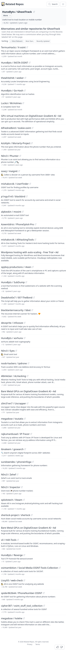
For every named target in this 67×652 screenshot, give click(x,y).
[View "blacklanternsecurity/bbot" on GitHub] (32, 310)
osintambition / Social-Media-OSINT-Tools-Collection (29, 567)
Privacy (29, 644)
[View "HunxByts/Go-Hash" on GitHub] (25, 90)
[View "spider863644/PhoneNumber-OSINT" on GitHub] (44, 593)
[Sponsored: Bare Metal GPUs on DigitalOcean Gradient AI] (33, 393)
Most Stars (30, 41)
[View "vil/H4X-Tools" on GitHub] (18, 540)
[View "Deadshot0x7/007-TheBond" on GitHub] (34, 297)
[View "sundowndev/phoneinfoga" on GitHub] (33, 462)
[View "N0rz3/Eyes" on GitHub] (16, 351)
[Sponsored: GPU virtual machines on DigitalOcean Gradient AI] (33, 118)
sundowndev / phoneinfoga (16, 461)
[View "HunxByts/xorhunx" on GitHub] (24, 338)
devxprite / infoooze (12, 322)
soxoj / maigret (9, 171)
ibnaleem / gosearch (12, 449)
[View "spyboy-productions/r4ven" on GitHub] (33, 267)
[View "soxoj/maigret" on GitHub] (19, 171)
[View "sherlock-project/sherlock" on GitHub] (32, 515)
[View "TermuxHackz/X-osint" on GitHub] (27, 47)
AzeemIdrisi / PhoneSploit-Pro (17, 224)
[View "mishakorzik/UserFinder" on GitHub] (30, 184)
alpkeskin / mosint (11, 211)
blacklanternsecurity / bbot (16, 310)
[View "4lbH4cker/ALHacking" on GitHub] (27, 376)
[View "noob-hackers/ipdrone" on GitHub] (28, 363)
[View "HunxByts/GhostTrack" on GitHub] (34, 12)
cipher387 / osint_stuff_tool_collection (21, 605)
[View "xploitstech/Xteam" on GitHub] (24, 500)
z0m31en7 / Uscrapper (13, 403)
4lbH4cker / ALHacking (13, 376)
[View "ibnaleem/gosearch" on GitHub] (25, 449)
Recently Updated (43, 41)
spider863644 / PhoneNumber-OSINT (21, 593)
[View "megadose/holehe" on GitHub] (24, 618)
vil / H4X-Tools (8, 539)
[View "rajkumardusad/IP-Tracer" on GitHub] (31, 434)
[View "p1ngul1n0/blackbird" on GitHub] (27, 196)
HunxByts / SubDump (13, 282)
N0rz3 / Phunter (10, 155)
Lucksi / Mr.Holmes (11, 103)
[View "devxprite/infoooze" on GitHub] (24, 323)
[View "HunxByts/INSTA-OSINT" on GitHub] (30, 63)
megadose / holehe (11, 618)
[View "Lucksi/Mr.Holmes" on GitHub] (23, 103)
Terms (37, 644)
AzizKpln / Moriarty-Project (15, 143)
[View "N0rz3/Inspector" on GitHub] (22, 487)
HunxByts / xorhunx (12, 338)
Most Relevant (16, 41)
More (7, 15)
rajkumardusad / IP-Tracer (15, 433)
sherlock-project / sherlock (15, 515)
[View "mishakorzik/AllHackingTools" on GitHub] (35, 240)
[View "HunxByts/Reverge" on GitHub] (24, 555)
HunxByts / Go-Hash (12, 90)
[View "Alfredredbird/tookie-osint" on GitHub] (32, 128)
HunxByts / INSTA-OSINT (14, 62)
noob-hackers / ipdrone (14, 363)
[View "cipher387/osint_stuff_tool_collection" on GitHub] (44, 606)
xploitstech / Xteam (11, 499)
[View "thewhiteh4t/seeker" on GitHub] (25, 78)
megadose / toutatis (12, 418)
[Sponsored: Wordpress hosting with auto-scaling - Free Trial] (33, 256)
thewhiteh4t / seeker (12, 77)
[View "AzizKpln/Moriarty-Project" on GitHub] (32, 143)
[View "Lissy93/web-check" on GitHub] (24, 580)
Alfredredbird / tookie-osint (16, 128)
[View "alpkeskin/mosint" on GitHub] (23, 212)
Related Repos (14, 4)
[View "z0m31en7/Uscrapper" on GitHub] (27, 403)
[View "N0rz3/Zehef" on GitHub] (17, 474)
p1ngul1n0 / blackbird (13, 196)
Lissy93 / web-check (12, 580)
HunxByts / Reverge (12, 555)
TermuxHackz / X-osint (13, 47)
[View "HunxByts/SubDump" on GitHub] (26, 282)
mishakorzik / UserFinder (15, 183)
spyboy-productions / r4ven (16, 267)
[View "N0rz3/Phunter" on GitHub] (20, 156)
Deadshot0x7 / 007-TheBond (16, 297)
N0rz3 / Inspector (10, 487)
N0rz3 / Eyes (8, 350)
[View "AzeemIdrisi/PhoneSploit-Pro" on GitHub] (35, 224)
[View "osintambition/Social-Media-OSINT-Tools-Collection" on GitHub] (60, 568)
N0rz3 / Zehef (8, 474)
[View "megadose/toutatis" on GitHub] (25, 419)
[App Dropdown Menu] (63, 4)
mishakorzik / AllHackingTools (17, 239)
